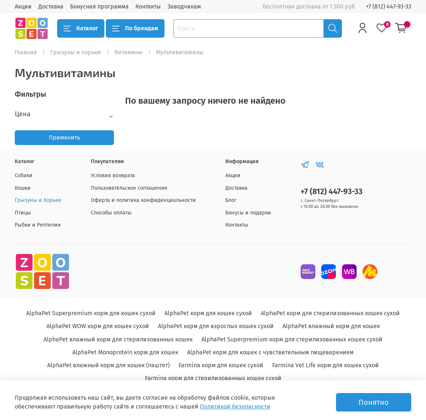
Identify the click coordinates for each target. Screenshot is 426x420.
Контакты (148, 6)
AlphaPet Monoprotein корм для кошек (125, 352)
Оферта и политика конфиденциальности (143, 200)
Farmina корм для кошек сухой (221, 365)
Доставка (50, 6)
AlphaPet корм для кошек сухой (208, 313)
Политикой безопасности (235, 406)
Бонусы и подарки (248, 213)
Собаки (23, 175)
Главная (26, 52)
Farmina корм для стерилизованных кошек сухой (213, 378)
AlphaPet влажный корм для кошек (331, 326)
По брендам (135, 28)
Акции (23, 6)
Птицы (23, 213)
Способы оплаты (111, 213)
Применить (64, 137)
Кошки (23, 188)
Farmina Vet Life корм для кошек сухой (325, 365)
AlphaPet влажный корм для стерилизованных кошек (118, 339)
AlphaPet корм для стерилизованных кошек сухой (330, 313)
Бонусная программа (99, 6)
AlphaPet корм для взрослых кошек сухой (216, 326)
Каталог (80, 28)
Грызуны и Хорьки (38, 200)
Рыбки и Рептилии (38, 225)
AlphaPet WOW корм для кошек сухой (97, 326)
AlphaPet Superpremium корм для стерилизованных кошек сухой (291, 339)
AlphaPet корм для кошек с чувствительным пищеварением (270, 352)
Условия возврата (113, 175)
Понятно (374, 402)
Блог (230, 200)
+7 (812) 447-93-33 (388, 6)
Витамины (128, 52)
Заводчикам (184, 6)
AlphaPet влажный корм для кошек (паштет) (108, 365)
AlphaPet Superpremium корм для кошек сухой (91, 313)
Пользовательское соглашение (129, 188)
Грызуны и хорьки (75, 52)
